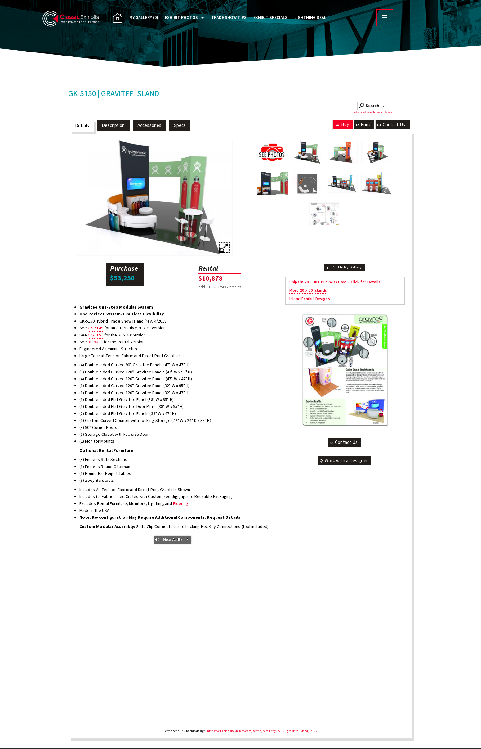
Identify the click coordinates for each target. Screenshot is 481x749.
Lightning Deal (310, 18)
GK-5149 (95, 328)
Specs (180, 125)
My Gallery (143, 18)
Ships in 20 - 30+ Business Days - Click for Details (334, 282)
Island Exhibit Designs (309, 299)
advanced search (364, 112)
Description (113, 125)
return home (384, 112)
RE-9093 (95, 342)
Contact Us (390, 125)
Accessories (149, 125)
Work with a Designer (343, 461)
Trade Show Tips (229, 18)
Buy (342, 124)
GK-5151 (95, 335)
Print (363, 124)
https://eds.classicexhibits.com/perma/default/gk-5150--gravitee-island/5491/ (262, 731)
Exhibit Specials (270, 18)
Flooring (181, 504)
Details (82, 126)
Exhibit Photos (181, 18)
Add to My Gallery (343, 267)
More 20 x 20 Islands (308, 290)
